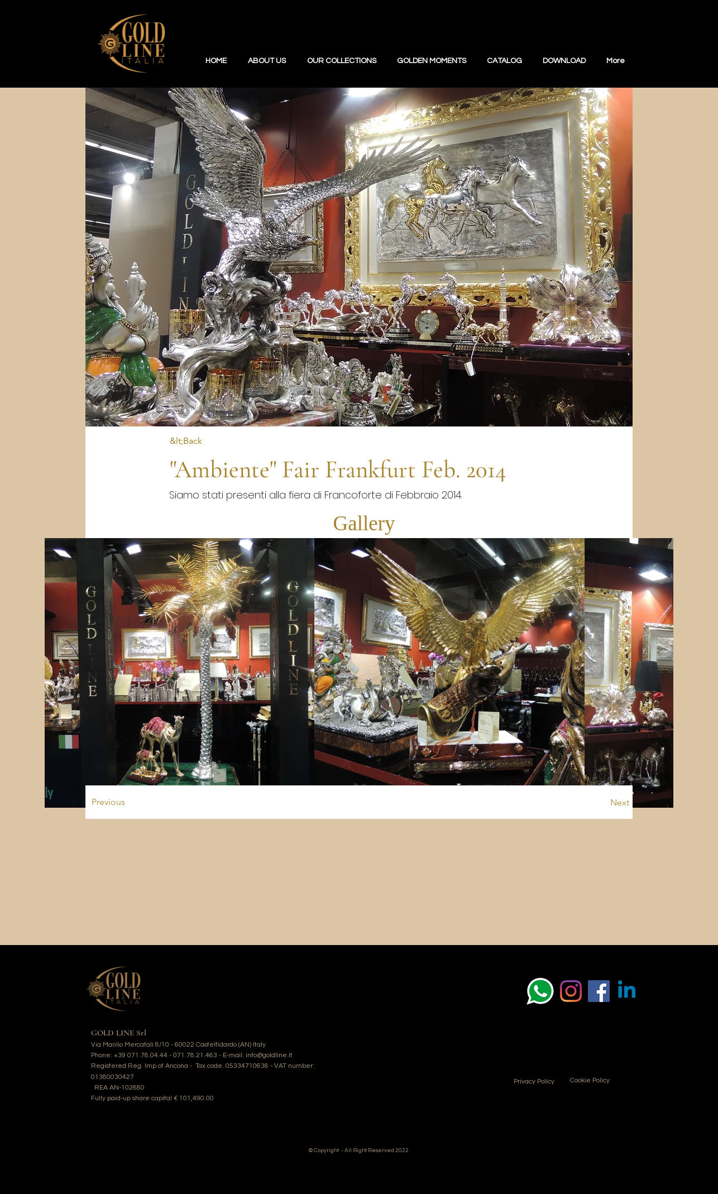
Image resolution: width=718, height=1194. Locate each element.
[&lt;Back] (206, 441)
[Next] (551, 803)
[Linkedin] (627, 991)
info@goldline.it (269, 1055)
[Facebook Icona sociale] (599, 991)
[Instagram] (571, 991)
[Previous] (165, 802)
